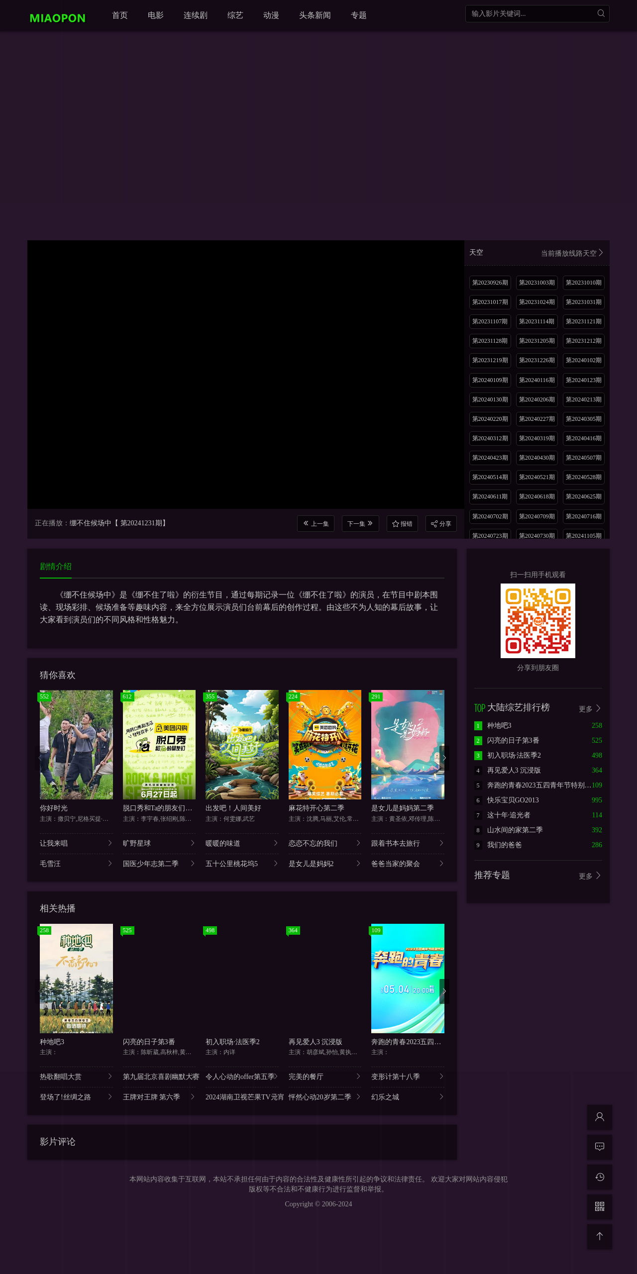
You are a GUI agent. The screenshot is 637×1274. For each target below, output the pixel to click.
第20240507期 (584, 457)
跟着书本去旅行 (407, 843)
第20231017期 (490, 301)
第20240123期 (584, 380)
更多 (591, 708)
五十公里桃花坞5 (242, 863)
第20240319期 (537, 438)
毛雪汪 (76, 863)
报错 (402, 523)
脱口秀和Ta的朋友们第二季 (165, 808)
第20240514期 (490, 477)
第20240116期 (537, 380)
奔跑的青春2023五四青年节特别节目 (427, 1042)
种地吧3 (52, 1042)
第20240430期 (537, 457)
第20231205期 (537, 340)
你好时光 (54, 808)
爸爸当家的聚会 (407, 863)
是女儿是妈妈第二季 (402, 808)
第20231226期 (537, 360)
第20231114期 (536, 321)
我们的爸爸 (498, 845)
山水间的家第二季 (508, 830)
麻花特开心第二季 (316, 808)
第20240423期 (490, 457)
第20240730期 (537, 535)
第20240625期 (584, 496)
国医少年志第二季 (159, 863)
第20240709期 (537, 516)
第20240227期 (537, 418)
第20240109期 (490, 380)
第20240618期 (537, 496)
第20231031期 (584, 301)
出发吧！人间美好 (233, 808)
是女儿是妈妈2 (325, 863)
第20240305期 (584, 418)
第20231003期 (537, 282)
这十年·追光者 (502, 815)
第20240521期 (537, 477)
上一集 (316, 523)
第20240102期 (584, 360)
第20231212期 (584, 340)
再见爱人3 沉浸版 (316, 1042)
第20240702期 (490, 516)
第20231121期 (584, 321)
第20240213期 (584, 399)
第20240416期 (584, 438)
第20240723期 (490, 535)
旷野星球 (159, 843)
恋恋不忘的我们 (325, 843)
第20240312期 (490, 438)
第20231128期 (490, 340)
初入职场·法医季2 (233, 1042)
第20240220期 (490, 418)
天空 (537, 253)
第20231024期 (537, 301)
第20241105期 (584, 535)
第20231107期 (490, 321)
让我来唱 (76, 843)
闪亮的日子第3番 (149, 1042)
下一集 (360, 523)
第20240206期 (537, 399)
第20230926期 (490, 282)
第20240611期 (490, 496)
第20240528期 (584, 477)
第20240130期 (490, 399)
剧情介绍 (56, 566)
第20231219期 (490, 360)
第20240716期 (584, 516)
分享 (441, 523)
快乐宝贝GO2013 (506, 800)
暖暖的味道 (242, 843)
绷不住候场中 (90, 523)
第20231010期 (584, 282)
